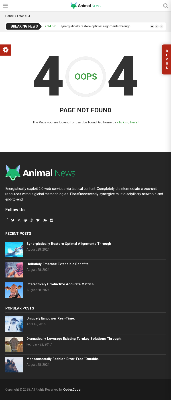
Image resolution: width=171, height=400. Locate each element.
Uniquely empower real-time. (50, 318)
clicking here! (127, 122)
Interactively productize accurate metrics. (60, 284)
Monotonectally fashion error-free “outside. (62, 359)
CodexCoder (72, 389)
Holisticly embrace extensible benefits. (58, 264)
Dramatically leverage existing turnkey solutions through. (74, 339)
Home (9, 16)
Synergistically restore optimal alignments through (95, 26)
